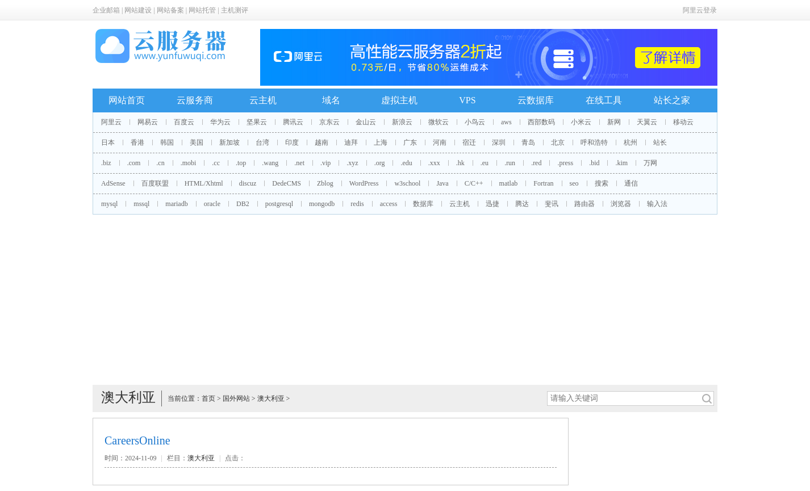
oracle (212, 204)
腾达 (522, 204)
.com (134, 163)
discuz (248, 183)
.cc (216, 163)
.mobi (189, 163)
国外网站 (236, 398)
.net (299, 163)
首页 (208, 398)
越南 (321, 142)
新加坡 (229, 142)
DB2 (242, 204)
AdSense (113, 183)
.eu (484, 163)
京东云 (329, 122)
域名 (331, 100)
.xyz (352, 163)
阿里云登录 (700, 10)
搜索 (601, 183)
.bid (594, 163)
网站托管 (202, 10)
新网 (614, 122)
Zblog (325, 183)
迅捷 (492, 204)
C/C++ (474, 183)
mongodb (322, 204)
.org (379, 163)
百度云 (184, 122)
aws (506, 122)
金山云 (366, 122)
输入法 (657, 204)
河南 (439, 142)
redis (357, 204)
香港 (137, 142)
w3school (407, 183)
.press (565, 163)
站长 (660, 142)
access (389, 204)
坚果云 (257, 122)
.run (509, 163)
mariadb (176, 204)
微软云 (438, 122)
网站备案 (170, 10)
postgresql (279, 204)
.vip (325, 163)
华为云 (220, 122)
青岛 (528, 142)
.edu (406, 163)
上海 (380, 142)
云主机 (263, 100)
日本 (108, 142)
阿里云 (111, 122)
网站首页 (126, 100)
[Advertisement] (405, 299)
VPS (467, 100)
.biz (106, 163)
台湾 (262, 142)
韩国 (167, 142)
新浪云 (402, 122)
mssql (141, 204)
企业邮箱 (106, 10)
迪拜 (351, 142)
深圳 (499, 142)
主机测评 (234, 10)
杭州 (630, 142)
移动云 (683, 122)
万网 (650, 163)
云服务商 (195, 100)
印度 (292, 142)
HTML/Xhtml (204, 183)
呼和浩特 (594, 142)
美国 (196, 142)
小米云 (581, 122)
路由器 (584, 204)
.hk (460, 163)
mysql (109, 204)
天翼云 (647, 122)
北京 (558, 142)
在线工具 (604, 100)
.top (241, 163)
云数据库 (535, 100)
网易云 (147, 122)
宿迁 (469, 142)
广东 (410, 142)
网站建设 (138, 10)
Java (442, 183)
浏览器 (621, 204)
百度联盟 (155, 183)
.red (536, 163)
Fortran (543, 183)
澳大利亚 (271, 398)
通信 (631, 183)
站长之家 (672, 100)
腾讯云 (293, 122)
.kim (621, 163)
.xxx (434, 163)
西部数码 (541, 122)
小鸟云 (475, 122)
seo (574, 183)
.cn (160, 163)
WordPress (364, 183)
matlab (508, 183)
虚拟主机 (399, 100)
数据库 (423, 204)
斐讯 (551, 204)
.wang (270, 163)
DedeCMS (286, 183)
